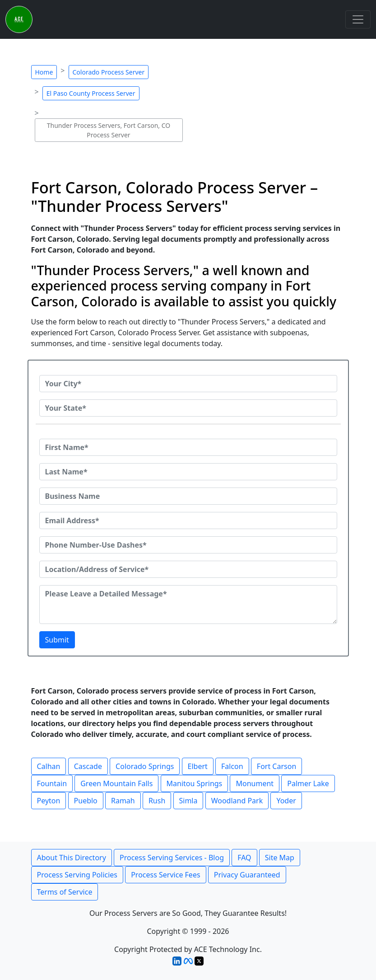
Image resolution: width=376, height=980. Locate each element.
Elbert (198, 766)
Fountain (52, 783)
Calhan (48, 766)
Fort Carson (276, 766)
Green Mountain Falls (116, 783)
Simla (188, 801)
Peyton (48, 801)
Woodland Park (237, 801)
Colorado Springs (145, 766)
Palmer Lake (308, 783)
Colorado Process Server (109, 72)
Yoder (286, 801)
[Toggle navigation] (358, 19)
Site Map (279, 858)
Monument (255, 783)
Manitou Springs (195, 783)
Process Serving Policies (77, 875)
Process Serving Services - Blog (172, 858)
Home (44, 72)
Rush (157, 801)
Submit (57, 640)
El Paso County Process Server (90, 93)
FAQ (244, 858)
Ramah (123, 801)
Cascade (88, 766)
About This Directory (71, 858)
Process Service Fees (165, 875)
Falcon (232, 766)
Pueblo (85, 801)
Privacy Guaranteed (247, 875)
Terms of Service (65, 892)
